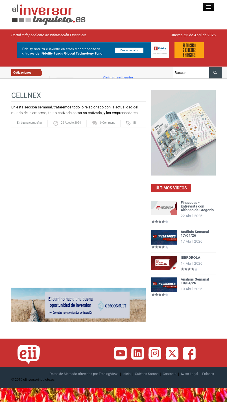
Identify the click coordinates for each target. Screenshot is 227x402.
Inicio (127, 374)
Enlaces (208, 374)
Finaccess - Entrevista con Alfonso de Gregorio (197, 206)
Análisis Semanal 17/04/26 (195, 234)
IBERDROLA (190, 257)
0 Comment (107, 122)
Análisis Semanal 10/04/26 (195, 281)
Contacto (169, 374)
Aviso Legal (189, 374)
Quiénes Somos (147, 374)
